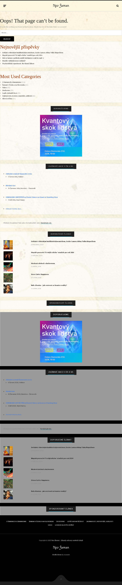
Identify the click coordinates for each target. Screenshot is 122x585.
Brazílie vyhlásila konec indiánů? (13, 61)
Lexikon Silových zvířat (64, 525)
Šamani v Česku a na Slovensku (13, 85)
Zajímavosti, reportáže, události (100, 521)
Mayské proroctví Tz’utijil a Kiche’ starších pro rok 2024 (22, 55)
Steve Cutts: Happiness (40, 274)
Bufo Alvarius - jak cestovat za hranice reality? (49, 285)
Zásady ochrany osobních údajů (72, 540)
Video (4, 87)
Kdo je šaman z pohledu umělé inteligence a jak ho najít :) (23, 58)
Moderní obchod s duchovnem (43, 263)
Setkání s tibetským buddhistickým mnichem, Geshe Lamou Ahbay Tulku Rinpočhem (32, 52)
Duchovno (6, 90)
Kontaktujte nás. (46, 223)
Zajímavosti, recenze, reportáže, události (17, 96)
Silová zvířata (7, 98)
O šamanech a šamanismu (11, 82)
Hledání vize (10, 186)
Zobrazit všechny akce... (14, 209)
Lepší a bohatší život (9, 93)
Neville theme (57, 554)
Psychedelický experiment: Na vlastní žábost (18, 63)
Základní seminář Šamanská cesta (19, 174)
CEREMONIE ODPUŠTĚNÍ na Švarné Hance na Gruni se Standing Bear (32, 197)
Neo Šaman (61, 5)
